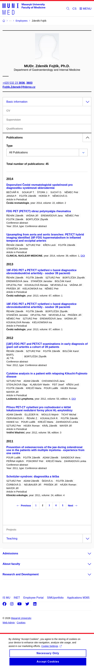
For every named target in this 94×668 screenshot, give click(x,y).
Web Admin (9, 622)
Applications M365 (78, 597)
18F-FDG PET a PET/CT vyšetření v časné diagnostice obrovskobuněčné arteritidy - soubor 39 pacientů (41, 272)
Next (72, 505)
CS (75, 8)
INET (17, 597)
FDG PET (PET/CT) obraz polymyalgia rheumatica (38, 211)
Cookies (21, 622)
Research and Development (21, 574)
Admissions (10, 553)
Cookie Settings (51, 649)
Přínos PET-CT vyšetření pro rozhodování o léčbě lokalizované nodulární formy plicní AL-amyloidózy (39, 409)
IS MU (6, 597)
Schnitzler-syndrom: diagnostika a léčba (32, 476)
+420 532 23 (14, 83)
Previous (24, 505)
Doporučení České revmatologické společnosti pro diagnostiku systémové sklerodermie (39, 186)
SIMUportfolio (55, 597)
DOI (83, 255)
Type (9, 145)
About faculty (11, 563)
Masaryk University (21, 618)
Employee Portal (33, 597)
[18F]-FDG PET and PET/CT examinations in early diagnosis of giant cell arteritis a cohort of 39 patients (47, 345)
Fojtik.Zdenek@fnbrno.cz (19, 87)
